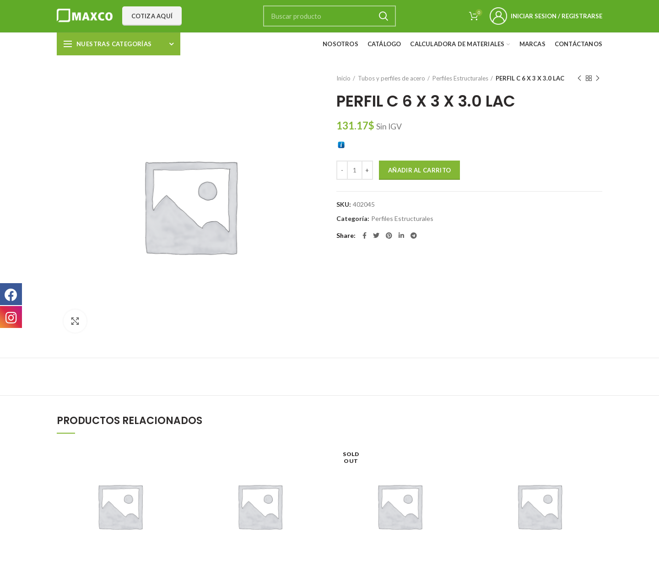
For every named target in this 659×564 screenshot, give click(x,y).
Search (383, 16)
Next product (597, 78)
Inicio (343, 78)
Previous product (579, 78)
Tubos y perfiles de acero (391, 78)
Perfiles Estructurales (460, 78)
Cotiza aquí (152, 16)
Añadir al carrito (419, 170)
